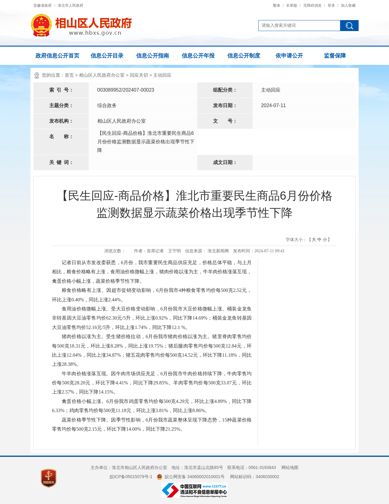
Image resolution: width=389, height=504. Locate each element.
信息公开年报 (198, 56)
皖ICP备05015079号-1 (131, 476)
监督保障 (335, 56)
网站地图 (289, 467)
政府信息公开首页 (57, 56)
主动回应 (162, 75)
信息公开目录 (107, 56)
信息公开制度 (243, 56)
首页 (69, 75)
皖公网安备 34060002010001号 (191, 476)
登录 (331, 5)
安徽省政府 (42, 5)
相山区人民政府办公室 (102, 75)
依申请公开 (289, 56)
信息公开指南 (152, 56)
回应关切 (139, 75)
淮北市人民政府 (70, 5)
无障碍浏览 (312, 5)
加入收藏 (348, 5)
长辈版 (291, 5)
